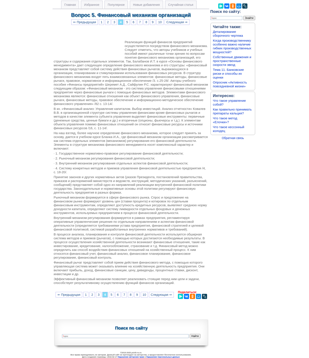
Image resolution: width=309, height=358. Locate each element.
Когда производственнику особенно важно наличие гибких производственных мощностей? (232, 46)
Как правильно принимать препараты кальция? (232, 111)
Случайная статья (180, 4)
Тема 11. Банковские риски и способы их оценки (228, 73)
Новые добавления (146, 4)
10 (160, 22)
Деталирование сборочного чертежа (228, 33)
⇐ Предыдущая (84, 22)
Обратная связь (233, 138)
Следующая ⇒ (177, 22)
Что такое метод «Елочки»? (225, 120)
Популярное (116, 4)
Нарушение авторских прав (131, 357)
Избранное (91, 4)
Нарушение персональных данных (163, 357)
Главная (70, 4)
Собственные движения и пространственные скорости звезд (232, 61)
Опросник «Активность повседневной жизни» (230, 84)
